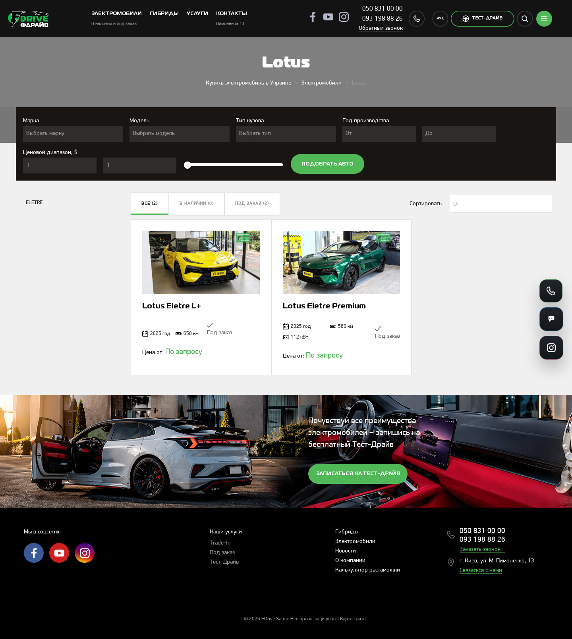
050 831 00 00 (382, 9)
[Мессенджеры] (551, 319)
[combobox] (73, 134)
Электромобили (321, 83)
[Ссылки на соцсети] (551, 348)
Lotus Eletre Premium (324, 306)
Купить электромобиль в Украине (248, 83)
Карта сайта (352, 619)
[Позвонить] (550, 290)
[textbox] (73, 134)
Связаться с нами (481, 571)
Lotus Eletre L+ (171, 306)
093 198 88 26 (382, 18)
